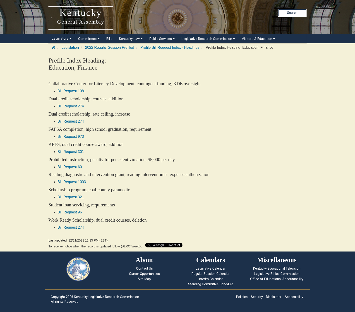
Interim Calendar (210, 279)
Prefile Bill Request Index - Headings (169, 47)
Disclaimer (273, 297)
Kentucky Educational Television (276, 268)
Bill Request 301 (71, 152)
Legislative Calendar (210, 268)
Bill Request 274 (71, 106)
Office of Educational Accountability (276, 279)
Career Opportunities (144, 274)
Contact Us (144, 268)
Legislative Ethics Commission (277, 274)
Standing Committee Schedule (210, 284)
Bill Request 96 (70, 212)
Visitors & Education (258, 39)
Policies (242, 297)
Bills (109, 39)
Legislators (61, 38)
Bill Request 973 (71, 136)
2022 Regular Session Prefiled (109, 47)
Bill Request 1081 (72, 91)
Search (292, 13)
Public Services (162, 39)
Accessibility (294, 297)
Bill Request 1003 (72, 182)
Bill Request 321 (71, 197)
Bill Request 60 (70, 167)
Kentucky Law (131, 39)
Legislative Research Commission (208, 39)
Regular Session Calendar (211, 274)
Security (257, 297)
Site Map (144, 279)
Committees (89, 39)
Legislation (70, 47)
